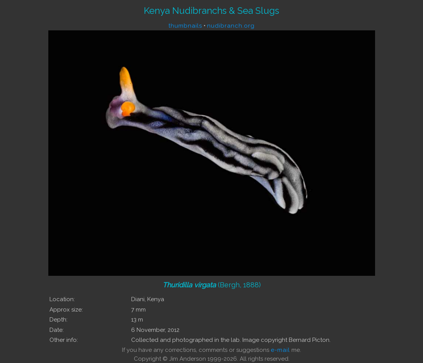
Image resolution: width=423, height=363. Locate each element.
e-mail (280, 349)
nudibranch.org (231, 25)
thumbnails (185, 25)
